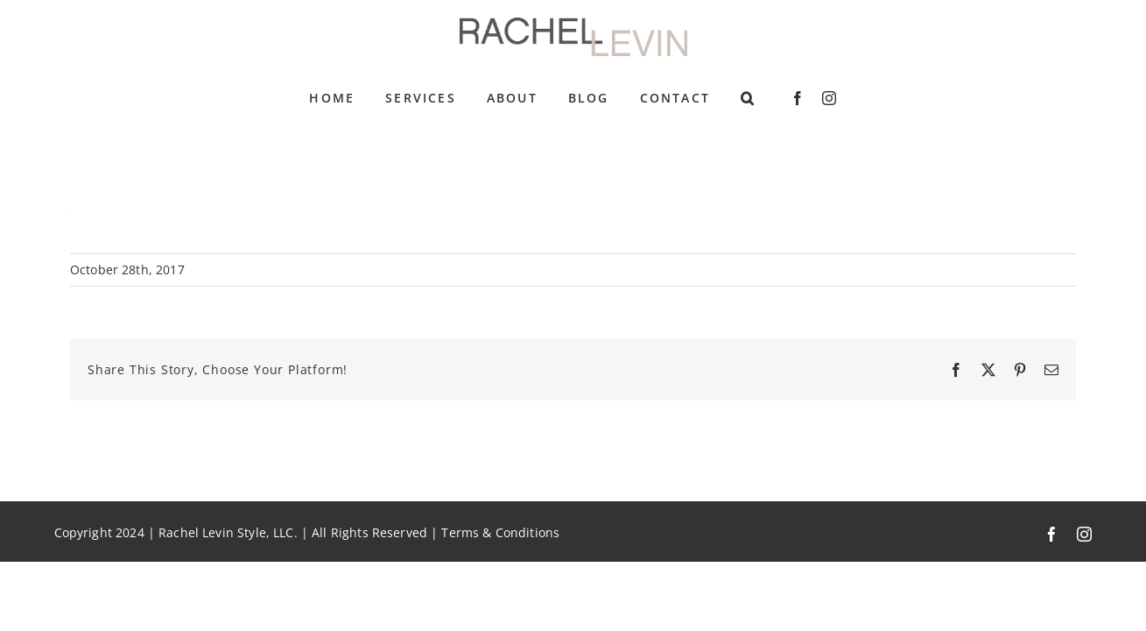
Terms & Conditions (500, 533)
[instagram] (829, 98)
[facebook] (798, 98)
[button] (748, 98)
